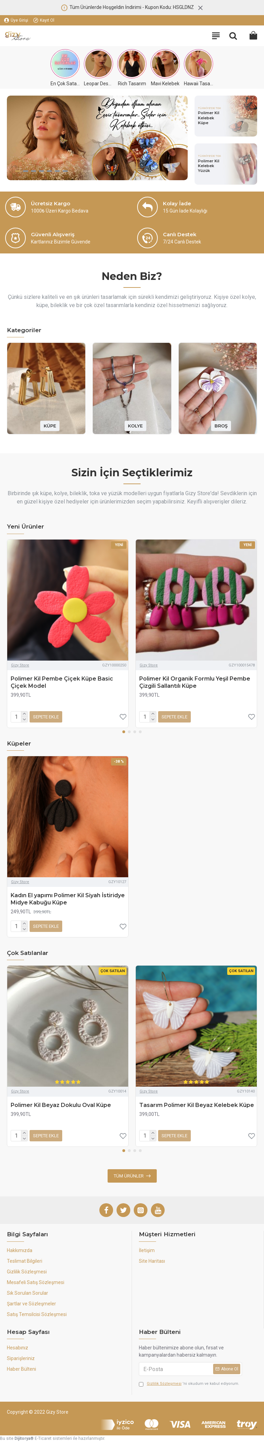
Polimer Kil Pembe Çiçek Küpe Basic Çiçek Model (62, 682)
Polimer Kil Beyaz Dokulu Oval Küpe (61, 1105)
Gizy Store (20, 665)
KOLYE (135, 425)
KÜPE (50, 425)
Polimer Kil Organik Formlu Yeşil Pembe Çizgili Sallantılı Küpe (194, 682)
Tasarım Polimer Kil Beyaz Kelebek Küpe (196, 1105)
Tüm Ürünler (129, 1175)
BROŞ (221, 425)
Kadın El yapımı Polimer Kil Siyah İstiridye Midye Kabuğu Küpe (68, 899)
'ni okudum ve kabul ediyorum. (189, 1384)
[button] (123, 731)
